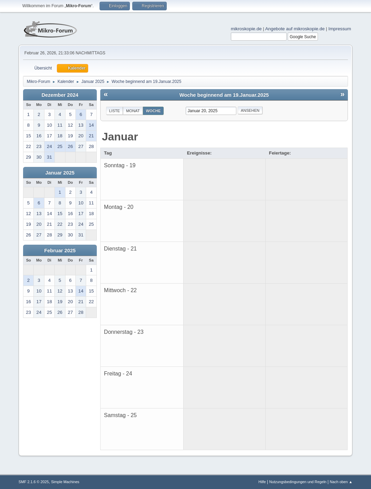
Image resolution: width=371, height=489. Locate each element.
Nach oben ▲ (341, 482)
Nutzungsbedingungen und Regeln (297, 482)
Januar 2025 (59, 173)
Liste (114, 111)
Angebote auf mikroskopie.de (295, 28)
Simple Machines (65, 482)
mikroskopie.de (246, 28)
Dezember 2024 (59, 95)
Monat (133, 111)
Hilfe (262, 482)
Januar (120, 136)
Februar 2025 (59, 250)
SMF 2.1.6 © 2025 (34, 482)
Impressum (339, 28)
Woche (153, 111)
